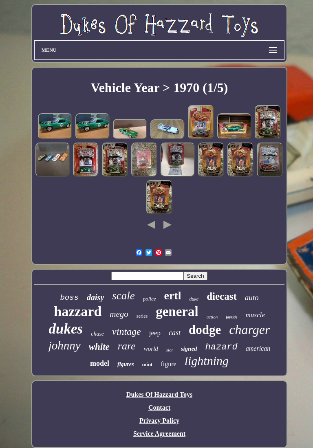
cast (175, 333)
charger (249, 329)
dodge (205, 330)
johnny (64, 345)
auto (252, 297)
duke (193, 299)
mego (119, 314)
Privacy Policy (159, 420)
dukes (66, 329)
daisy (95, 297)
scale (123, 296)
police (149, 299)
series (142, 316)
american (258, 348)
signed (189, 348)
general (177, 311)
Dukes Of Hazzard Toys (159, 394)
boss (69, 297)
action (212, 316)
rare (127, 346)
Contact (159, 407)
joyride (231, 317)
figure (168, 363)
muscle (255, 315)
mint (147, 364)
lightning (207, 360)
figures (125, 364)
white (99, 347)
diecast (222, 296)
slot (169, 349)
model (99, 363)
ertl (172, 295)
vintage (126, 331)
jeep (155, 333)
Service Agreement (159, 433)
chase (97, 334)
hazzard (77, 311)
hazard (221, 347)
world (151, 348)
